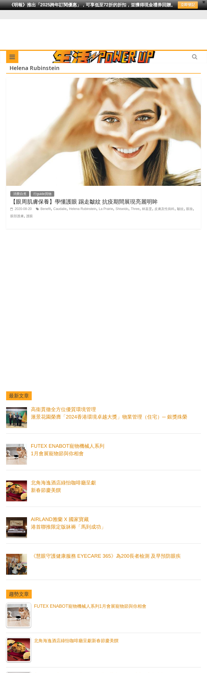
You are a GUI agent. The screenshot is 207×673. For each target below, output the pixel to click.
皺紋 (180, 209)
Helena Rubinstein (82, 209)
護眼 (29, 216)
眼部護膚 (17, 216)
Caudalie (59, 209)
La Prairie (106, 209)
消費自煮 (19, 194)
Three (135, 209)
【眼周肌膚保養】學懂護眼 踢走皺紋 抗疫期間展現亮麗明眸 (84, 201)
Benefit (46, 209)
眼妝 (189, 209)
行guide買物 (42, 194)
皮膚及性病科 (164, 209)
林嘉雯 (147, 209)
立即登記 (188, 5)
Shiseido (121, 209)
